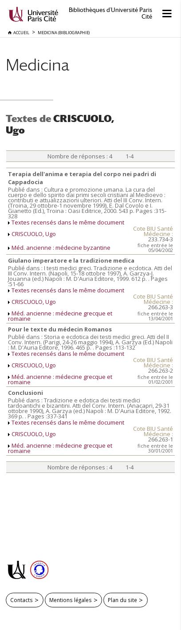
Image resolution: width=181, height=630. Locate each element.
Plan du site (122, 599)
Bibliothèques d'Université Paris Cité (110, 13)
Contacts (21, 599)
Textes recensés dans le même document (68, 222)
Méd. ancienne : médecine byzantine (61, 248)
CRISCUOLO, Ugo (34, 234)
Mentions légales (70, 599)
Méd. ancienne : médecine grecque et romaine (60, 316)
